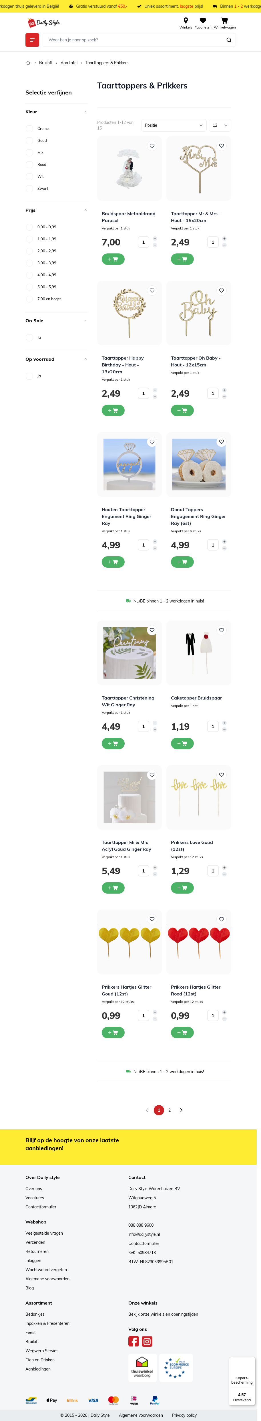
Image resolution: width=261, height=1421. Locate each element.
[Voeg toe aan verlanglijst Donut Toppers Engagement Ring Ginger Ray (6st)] (221, 442)
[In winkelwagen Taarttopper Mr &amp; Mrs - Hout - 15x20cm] (182, 259)
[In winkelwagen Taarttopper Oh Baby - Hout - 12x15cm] (182, 410)
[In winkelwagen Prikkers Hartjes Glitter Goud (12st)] (113, 1032)
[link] (147, 1110)
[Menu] (251, 1360)
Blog (29, 1288)
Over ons (33, 1188)
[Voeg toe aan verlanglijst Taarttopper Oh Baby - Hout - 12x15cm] (221, 290)
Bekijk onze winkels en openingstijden (163, 1314)
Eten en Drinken (40, 1359)
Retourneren (37, 1251)
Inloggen (33, 1260)
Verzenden (35, 1242)
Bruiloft (46, 62)
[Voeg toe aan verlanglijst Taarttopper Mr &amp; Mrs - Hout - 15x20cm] (221, 146)
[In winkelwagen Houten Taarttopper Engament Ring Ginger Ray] (113, 562)
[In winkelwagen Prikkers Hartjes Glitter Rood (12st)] (182, 1032)
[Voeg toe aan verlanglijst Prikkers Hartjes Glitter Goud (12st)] (152, 919)
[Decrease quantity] (155, 245)
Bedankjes (35, 1314)
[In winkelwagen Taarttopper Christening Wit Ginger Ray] (113, 743)
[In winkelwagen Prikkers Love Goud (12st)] (182, 888)
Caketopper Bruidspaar (196, 698)
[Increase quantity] (155, 238)
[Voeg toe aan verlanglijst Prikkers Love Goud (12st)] (221, 775)
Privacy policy (184, 1415)
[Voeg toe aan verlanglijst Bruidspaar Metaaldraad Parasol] (152, 146)
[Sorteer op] (174, 125)
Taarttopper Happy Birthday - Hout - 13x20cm (123, 364)
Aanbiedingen (38, 1369)
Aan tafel (69, 62)
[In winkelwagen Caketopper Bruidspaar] (182, 743)
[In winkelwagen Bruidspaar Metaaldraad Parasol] (113, 259)
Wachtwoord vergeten (46, 1269)
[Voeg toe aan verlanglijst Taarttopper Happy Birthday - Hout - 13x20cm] (152, 290)
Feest (30, 1332)
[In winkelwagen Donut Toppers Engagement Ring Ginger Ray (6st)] (182, 562)
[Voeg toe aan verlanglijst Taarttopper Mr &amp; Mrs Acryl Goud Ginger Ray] (152, 775)
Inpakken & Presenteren (47, 1323)
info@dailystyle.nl (144, 1234)
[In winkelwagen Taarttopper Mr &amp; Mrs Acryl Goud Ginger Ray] (113, 888)
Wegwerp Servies (41, 1350)
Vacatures (34, 1197)
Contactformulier (40, 1207)
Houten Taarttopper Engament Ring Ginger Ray (126, 516)
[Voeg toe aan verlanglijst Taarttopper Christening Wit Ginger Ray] (152, 630)
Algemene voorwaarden (47, 1278)
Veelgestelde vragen (44, 1233)
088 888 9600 (141, 1225)
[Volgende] (181, 1110)
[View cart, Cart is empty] (225, 23)
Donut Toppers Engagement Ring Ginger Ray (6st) (198, 516)
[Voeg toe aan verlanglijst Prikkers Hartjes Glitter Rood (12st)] (221, 919)
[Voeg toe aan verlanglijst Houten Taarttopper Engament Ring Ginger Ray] (152, 442)
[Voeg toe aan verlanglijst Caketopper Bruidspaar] (221, 630)
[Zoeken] (229, 40)
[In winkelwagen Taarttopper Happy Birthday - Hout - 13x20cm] (113, 410)
